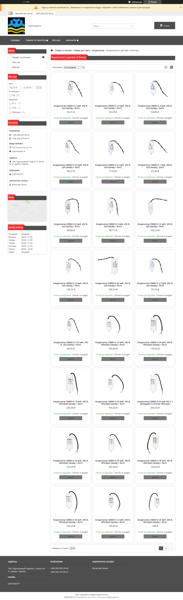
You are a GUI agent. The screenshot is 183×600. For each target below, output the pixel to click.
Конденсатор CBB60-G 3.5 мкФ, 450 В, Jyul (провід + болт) (71, 166)
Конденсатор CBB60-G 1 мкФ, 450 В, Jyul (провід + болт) (71, 107)
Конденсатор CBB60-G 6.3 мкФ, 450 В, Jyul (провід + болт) (113, 166)
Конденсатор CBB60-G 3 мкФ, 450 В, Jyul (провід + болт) (155, 107)
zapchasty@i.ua (18, 151)
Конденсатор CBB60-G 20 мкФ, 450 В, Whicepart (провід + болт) (155, 521)
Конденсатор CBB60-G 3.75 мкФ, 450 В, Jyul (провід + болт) (71, 343)
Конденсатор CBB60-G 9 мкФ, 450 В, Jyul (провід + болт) (113, 225)
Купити (71, 122)
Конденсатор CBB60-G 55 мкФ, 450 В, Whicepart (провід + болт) (112, 462)
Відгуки (15, 67)
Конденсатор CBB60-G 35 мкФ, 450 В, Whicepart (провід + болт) (155, 462)
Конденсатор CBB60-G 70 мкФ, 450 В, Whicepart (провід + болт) (70, 402)
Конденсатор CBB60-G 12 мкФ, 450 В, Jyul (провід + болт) (155, 225)
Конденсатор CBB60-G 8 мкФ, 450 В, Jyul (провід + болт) (71, 225)
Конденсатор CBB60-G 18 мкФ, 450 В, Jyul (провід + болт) (70, 284)
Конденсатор (98, 50)
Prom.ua (105, 595)
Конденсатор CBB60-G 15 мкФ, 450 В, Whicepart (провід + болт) (112, 343)
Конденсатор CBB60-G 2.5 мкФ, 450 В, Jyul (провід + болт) (113, 107)
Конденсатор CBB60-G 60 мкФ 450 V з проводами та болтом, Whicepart (155, 402)
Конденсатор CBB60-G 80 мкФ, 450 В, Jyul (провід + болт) (112, 284)
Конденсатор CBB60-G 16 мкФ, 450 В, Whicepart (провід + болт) (112, 402)
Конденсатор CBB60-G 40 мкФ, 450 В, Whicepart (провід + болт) (70, 521)
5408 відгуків (137, 2)
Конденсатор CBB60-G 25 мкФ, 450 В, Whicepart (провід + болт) (70, 462)
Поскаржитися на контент (86, 597)
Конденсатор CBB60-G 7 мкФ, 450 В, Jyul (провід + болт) (155, 166)
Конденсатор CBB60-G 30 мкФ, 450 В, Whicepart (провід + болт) (155, 343)
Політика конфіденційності (108, 597)
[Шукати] (131, 25)
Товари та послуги (36, 40)
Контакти (71, 40)
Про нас (56, 40)
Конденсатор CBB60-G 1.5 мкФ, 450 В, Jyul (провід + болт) (155, 284)
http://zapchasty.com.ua (22, 147)
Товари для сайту (82, 50)
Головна (15, 40)
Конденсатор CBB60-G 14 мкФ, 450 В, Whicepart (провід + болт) (112, 521)
